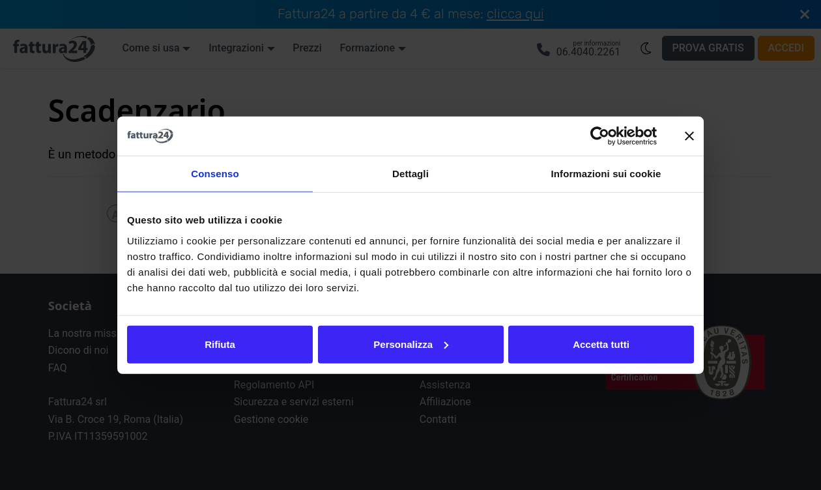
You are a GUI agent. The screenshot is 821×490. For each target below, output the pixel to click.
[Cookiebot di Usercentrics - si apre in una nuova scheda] (600, 136)
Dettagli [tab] (410, 173)
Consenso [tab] (214, 173)
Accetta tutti (601, 343)
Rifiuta (220, 343)
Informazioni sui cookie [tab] (606, 173)
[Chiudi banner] (689, 136)
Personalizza (410, 343)
